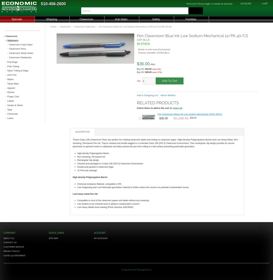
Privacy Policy (11, 251)
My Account (101, 238)
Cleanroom (86, 19)
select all (177, 108)
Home (53, 26)
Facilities (190, 19)
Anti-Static (121, 19)
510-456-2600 (53, 4)
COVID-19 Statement (14, 255)
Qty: (139, 81)
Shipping (51, 19)
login (207, 3)
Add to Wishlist (167, 95)
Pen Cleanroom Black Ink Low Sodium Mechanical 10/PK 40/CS (190, 114)
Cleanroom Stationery (84, 26)
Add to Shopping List (147, 95)
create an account (223, 3)
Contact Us (10, 242)
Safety (156, 19)
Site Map (53, 238)
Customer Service (13, 247)
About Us (8, 238)
